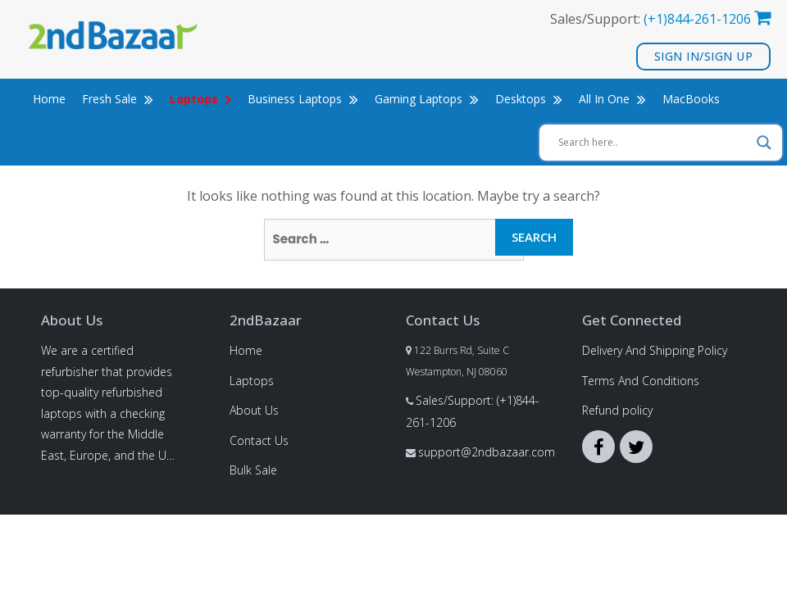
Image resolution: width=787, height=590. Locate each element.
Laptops (252, 380)
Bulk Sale (253, 470)
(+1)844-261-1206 (697, 19)
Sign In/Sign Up (703, 56)
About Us (254, 410)
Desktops (528, 99)
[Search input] (653, 142)
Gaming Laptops (427, 99)
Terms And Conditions (640, 380)
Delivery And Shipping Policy (654, 350)
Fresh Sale (117, 99)
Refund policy (617, 410)
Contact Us (259, 440)
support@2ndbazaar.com (486, 452)
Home (49, 99)
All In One (612, 99)
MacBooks (691, 99)
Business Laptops (303, 99)
